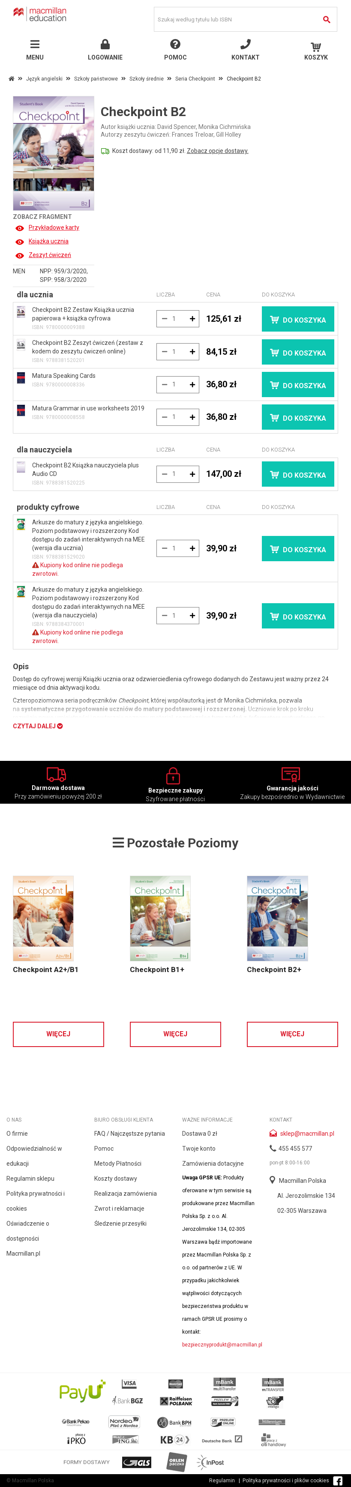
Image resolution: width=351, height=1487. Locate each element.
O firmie (17, 1133)
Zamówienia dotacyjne (213, 1163)
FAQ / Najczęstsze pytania (129, 1133)
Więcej (58, 1034)
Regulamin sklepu (30, 1178)
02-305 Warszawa (302, 1210)
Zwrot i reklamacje (119, 1208)
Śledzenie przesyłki (120, 1223)
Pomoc (104, 1148)
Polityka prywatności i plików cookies (286, 1481)
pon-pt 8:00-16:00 (290, 1163)
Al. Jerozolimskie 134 (306, 1195)
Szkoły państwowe (96, 79)
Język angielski (44, 79)
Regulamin (222, 1481)
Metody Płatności (117, 1163)
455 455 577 (295, 1148)
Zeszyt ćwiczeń (43, 254)
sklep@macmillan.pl (307, 1133)
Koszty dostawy (115, 1178)
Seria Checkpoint (195, 79)
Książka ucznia (42, 241)
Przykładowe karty (47, 227)
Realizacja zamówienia (125, 1193)
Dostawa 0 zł (199, 1133)
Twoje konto (199, 1148)
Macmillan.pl (23, 1253)
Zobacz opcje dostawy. (218, 150)
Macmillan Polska (302, 1180)
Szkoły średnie (146, 79)
